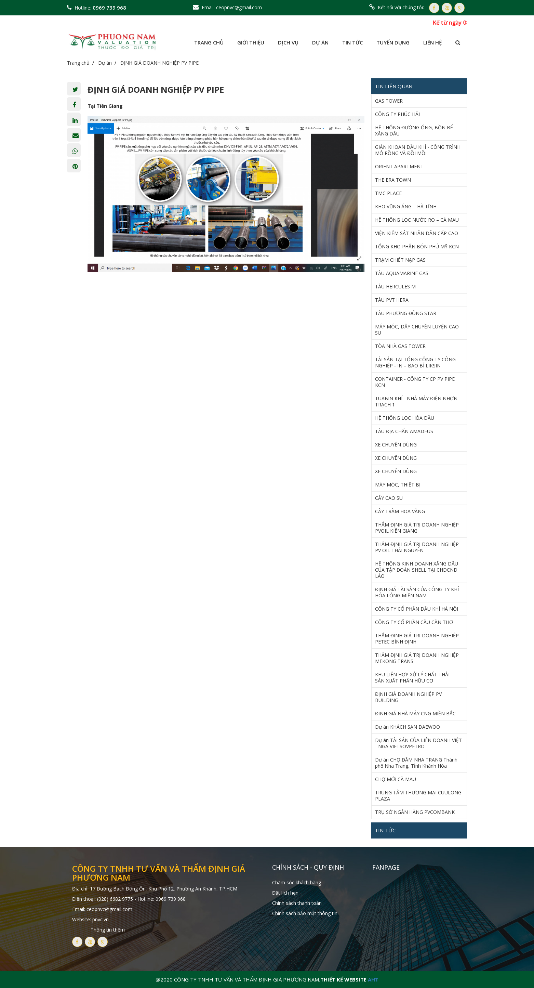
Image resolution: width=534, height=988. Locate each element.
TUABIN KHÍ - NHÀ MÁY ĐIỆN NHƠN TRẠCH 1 (416, 401)
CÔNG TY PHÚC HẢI (397, 114)
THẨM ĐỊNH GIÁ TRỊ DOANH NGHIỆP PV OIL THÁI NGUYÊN (417, 547)
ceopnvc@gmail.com (239, 7)
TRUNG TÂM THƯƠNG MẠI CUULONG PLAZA (418, 796)
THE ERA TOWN (393, 180)
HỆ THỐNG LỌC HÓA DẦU (404, 418)
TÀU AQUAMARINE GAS (401, 273)
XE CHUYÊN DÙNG (396, 445)
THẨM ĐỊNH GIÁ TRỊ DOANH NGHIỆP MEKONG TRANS (417, 658)
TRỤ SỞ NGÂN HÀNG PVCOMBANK (415, 812)
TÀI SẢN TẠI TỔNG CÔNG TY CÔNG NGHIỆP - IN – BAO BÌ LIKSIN (415, 362)
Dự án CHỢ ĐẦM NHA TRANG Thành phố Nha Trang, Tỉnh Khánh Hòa (416, 763)
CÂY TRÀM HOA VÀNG (400, 511)
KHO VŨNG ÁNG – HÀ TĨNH (406, 207)
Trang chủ (209, 42)
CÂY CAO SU (389, 498)
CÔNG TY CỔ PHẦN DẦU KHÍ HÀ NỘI (416, 609)
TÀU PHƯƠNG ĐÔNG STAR (405, 313)
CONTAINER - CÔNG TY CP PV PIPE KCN (415, 382)
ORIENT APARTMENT (399, 167)
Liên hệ (432, 42)
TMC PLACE (388, 193)
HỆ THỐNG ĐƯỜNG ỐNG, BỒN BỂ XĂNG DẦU (414, 131)
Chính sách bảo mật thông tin (304, 913)
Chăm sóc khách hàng (296, 882)
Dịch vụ (288, 42)
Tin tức (352, 42)
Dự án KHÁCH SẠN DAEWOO (407, 727)
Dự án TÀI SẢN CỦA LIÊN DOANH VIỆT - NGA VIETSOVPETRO (418, 743)
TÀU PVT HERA (392, 300)
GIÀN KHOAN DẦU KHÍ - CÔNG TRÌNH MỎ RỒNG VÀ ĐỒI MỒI (417, 150)
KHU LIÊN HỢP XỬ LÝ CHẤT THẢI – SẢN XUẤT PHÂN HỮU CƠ (414, 678)
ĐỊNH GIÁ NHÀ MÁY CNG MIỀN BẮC (415, 714)
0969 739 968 (109, 7)
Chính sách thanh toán (297, 903)
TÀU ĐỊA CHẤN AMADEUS (404, 431)
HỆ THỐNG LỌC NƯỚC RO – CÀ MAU (417, 220)
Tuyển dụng (393, 42)
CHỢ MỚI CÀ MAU (395, 779)
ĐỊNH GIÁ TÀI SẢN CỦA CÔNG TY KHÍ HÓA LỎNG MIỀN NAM (417, 592)
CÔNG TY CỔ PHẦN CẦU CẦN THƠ (414, 622)
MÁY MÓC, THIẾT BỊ (397, 485)
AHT (373, 979)
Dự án (320, 42)
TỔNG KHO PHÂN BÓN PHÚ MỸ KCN (417, 247)
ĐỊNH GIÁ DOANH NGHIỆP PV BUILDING (408, 697)
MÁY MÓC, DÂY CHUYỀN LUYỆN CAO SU (417, 330)
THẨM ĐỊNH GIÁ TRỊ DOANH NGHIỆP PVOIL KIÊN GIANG (417, 528)
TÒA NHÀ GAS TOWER (400, 346)
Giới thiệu (250, 42)
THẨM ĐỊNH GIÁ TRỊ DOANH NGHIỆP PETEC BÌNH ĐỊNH (417, 639)
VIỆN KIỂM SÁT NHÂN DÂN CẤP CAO (416, 233)
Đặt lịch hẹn (285, 892)
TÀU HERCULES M (395, 287)
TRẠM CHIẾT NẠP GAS (400, 260)
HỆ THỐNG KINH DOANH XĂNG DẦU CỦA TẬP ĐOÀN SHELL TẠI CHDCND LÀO (416, 570)
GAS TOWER (389, 101)
